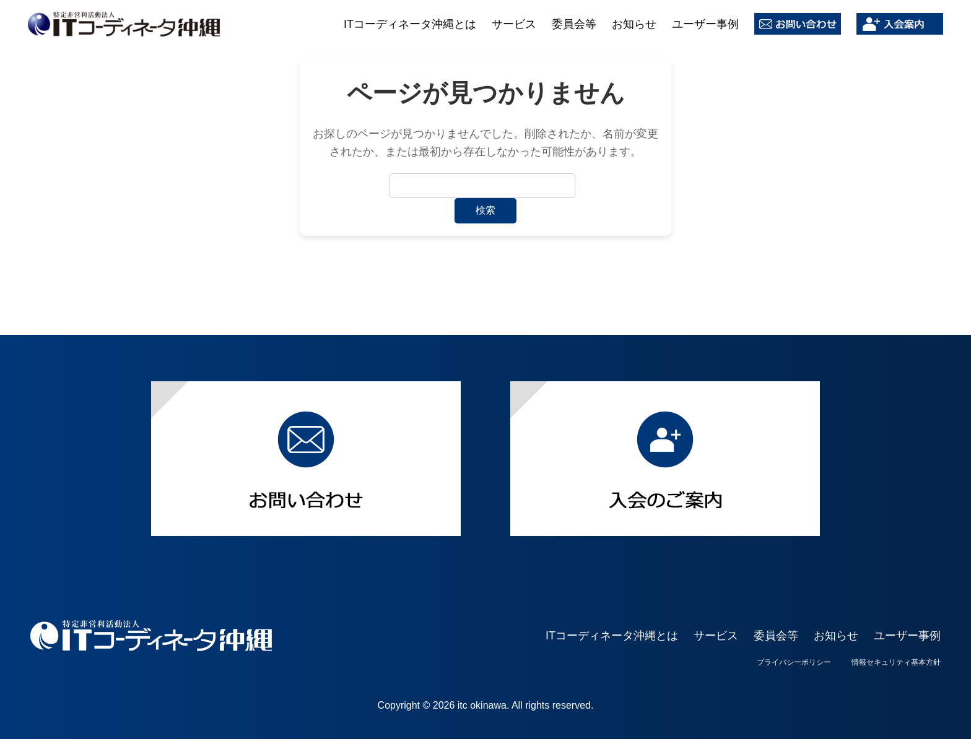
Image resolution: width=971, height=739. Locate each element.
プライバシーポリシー (794, 662)
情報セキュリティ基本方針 (896, 662)
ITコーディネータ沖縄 (124, 24)
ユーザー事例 (705, 24)
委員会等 (574, 24)
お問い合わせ (797, 24)
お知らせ (634, 24)
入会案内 (899, 24)
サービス (514, 24)
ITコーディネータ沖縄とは (410, 24)
